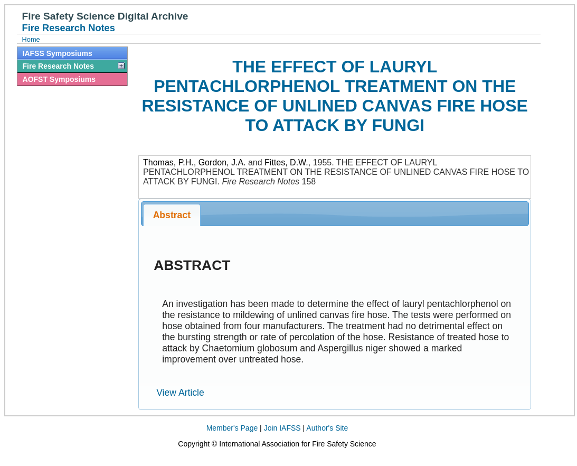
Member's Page (232, 428)
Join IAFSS (282, 428)
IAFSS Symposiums (57, 53)
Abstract (172, 215)
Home (31, 39)
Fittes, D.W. (286, 162)
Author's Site (327, 428)
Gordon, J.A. (222, 162)
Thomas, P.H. (168, 162)
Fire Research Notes (58, 66)
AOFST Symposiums (59, 79)
